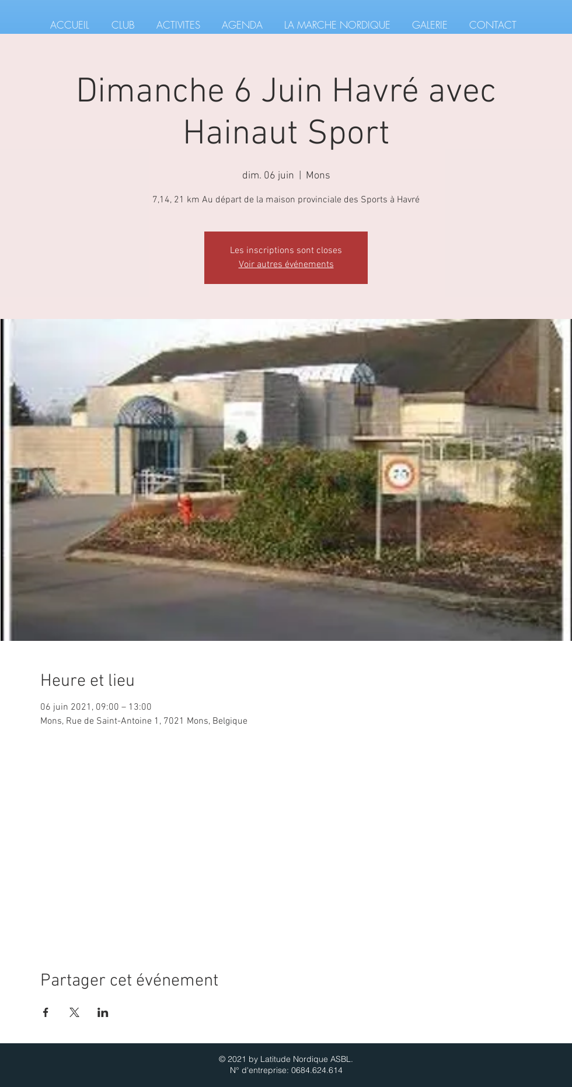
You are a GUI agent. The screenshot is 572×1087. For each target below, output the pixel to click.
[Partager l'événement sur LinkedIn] (103, 1012)
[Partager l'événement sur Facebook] (45, 1012)
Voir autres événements (286, 265)
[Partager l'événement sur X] (74, 1012)
